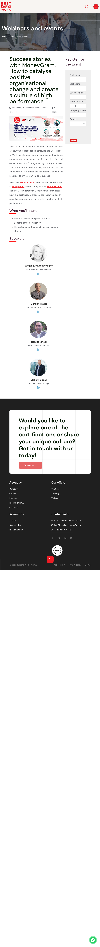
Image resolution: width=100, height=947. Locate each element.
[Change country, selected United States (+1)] (73, 106)
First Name (75, 75)
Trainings (55, 498)
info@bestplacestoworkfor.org (67, 525)
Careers (12, 493)
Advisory (55, 493)
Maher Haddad (54, 186)
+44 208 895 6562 (62, 530)
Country (74, 119)
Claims (88, 565)
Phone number (77, 101)
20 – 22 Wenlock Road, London (67, 520)
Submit (73, 140)
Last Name (75, 84)
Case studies (15, 525)
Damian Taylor (27, 182)
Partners (13, 498)
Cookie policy (59, 565)
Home (4, 36)
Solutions (55, 489)
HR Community (16, 530)
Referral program (16, 503)
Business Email (77, 93)
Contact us (14, 507)
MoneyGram (18, 186)
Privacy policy (75, 565)
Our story (13, 489)
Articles (12, 520)
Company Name (78, 110)
